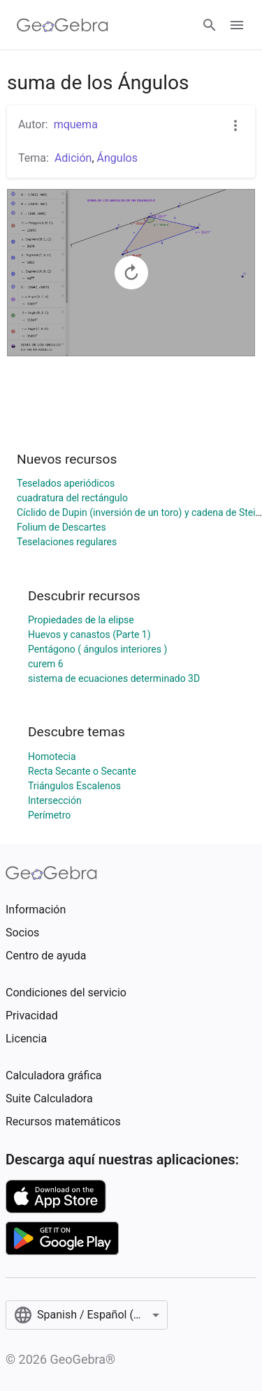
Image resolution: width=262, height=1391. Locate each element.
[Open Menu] (236, 25)
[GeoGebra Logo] (62, 25)
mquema (76, 124)
